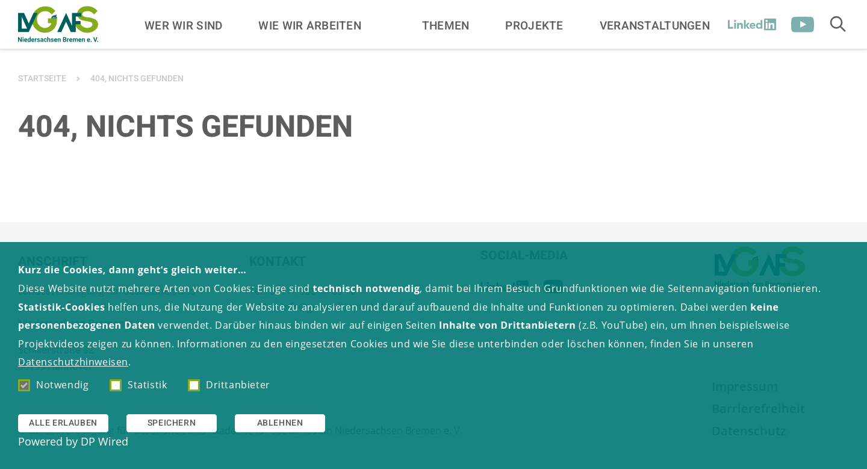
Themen (446, 25)
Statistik (138, 384)
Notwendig (53, 384)
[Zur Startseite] (58, 24)
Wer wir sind (183, 25)
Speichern (172, 423)
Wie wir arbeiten (309, 25)
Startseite (42, 78)
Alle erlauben (63, 423)
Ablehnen (280, 423)
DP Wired (104, 441)
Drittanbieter (229, 384)
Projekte (534, 25)
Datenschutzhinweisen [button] (73, 361)
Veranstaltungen (655, 25)
